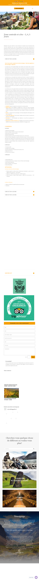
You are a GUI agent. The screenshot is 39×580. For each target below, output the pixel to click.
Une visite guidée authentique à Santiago (19, 480)
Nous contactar (19, 537)
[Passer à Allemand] (19, 1)
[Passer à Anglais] (15, 1)
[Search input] (19, 398)
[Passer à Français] (17, 1)
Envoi (33, 317)
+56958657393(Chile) (15, 4)
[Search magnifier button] (33, 398)
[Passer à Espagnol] (23, 1)
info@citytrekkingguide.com (26, 4)
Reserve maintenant (19, 8)
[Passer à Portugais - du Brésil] (21, 1)
